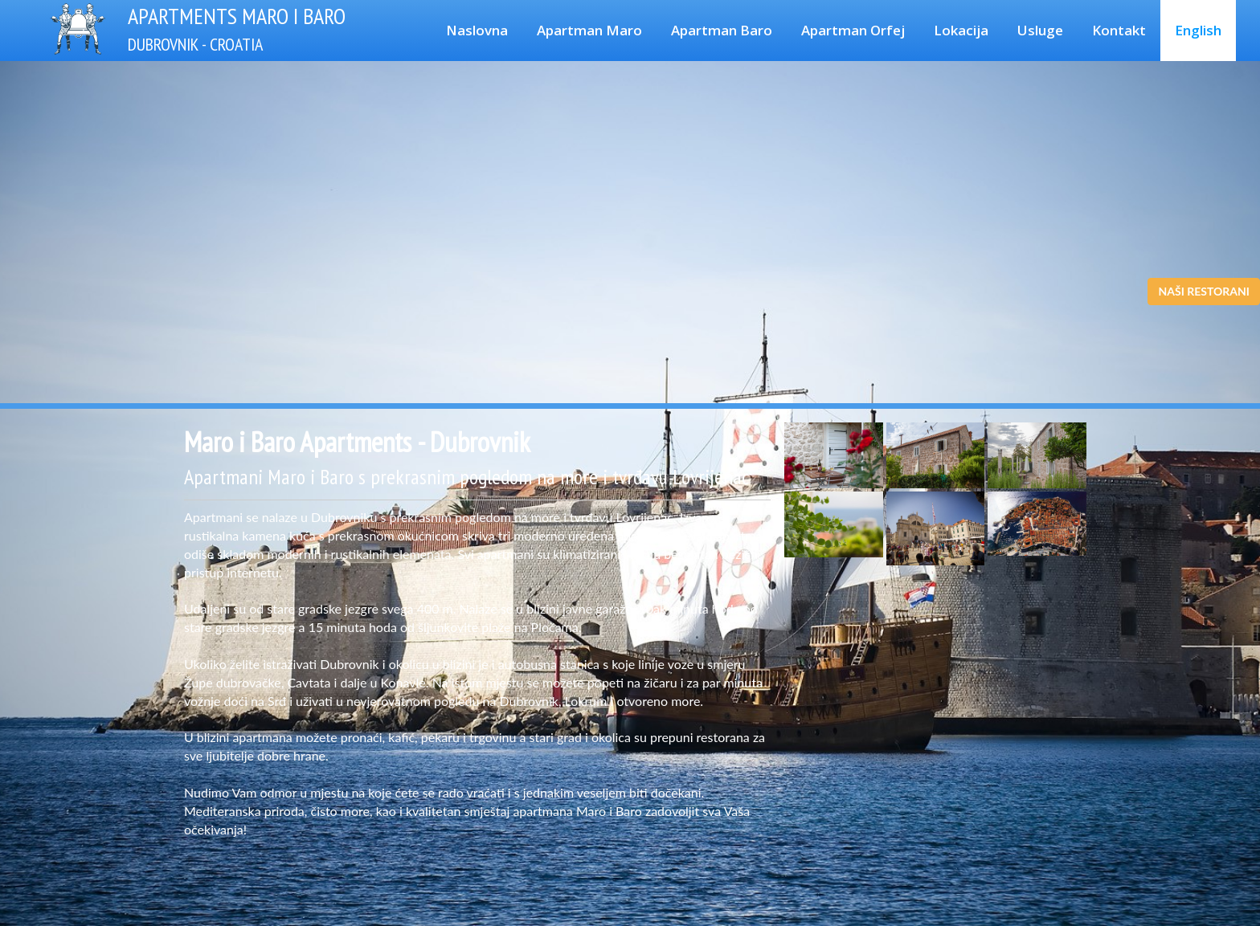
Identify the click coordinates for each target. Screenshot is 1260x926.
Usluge (1040, 30)
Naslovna (477, 30)
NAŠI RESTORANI (1204, 291)
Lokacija (961, 30)
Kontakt (1119, 30)
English (1198, 30)
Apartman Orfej (853, 30)
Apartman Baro (721, 30)
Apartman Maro (589, 30)
